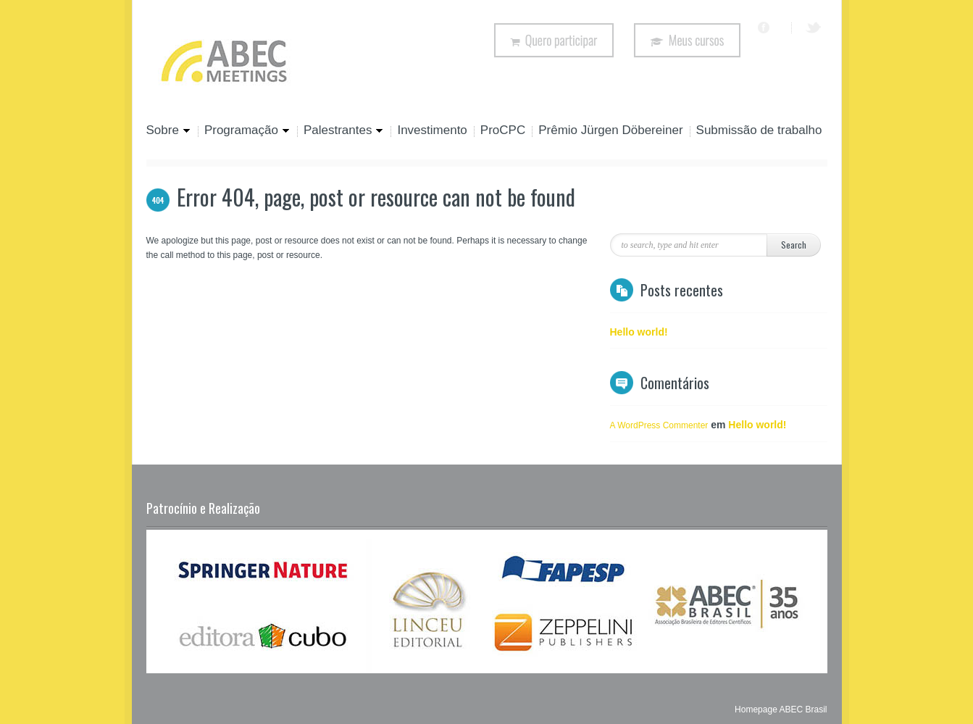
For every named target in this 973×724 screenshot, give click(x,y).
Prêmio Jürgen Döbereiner (610, 131)
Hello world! (639, 332)
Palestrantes (340, 131)
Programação (244, 131)
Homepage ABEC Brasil (781, 709)
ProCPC (502, 131)
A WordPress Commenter (659, 425)
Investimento (432, 131)
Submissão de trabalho (759, 131)
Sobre (168, 131)
